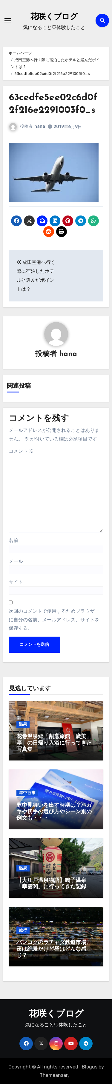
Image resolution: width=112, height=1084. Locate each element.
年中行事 (27, 792)
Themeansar (54, 1075)
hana (39, 126)
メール (16, 561)
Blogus (89, 1067)
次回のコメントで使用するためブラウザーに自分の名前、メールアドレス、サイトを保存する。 (54, 619)
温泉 (23, 724)
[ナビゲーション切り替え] (8, 20)
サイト (16, 582)
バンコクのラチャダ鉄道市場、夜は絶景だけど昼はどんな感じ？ (54, 949)
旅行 (23, 930)
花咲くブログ (54, 17)
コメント (21, 451)
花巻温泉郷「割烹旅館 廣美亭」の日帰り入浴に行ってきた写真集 (54, 743)
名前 (13, 540)
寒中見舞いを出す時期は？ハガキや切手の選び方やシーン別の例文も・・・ (54, 812)
